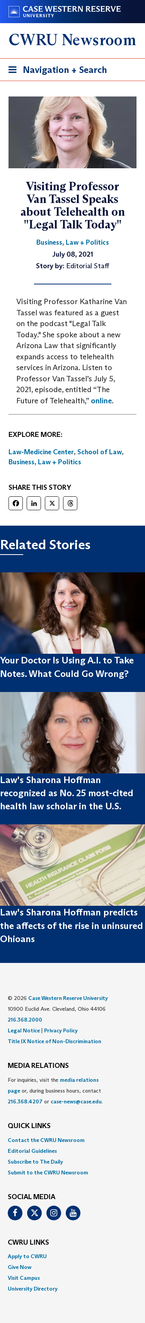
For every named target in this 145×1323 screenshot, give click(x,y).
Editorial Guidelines (32, 1150)
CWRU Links (28, 1243)
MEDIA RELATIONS (38, 1066)
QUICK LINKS (29, 1126)
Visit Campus (24, 1277)
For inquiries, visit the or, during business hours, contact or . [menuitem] (55, 1090)
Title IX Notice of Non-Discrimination (54, 1041)
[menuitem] (72, 1140)
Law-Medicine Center (41, 452)
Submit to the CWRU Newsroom (48, 1172)
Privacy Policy (61, 1030)
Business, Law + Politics (45, 462)
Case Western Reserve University (68, 998)
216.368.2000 (25, 1019)
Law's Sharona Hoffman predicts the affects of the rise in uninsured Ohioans (71, 925)
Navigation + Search (55, 71)
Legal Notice (24, 1030)
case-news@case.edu (76, 1101)
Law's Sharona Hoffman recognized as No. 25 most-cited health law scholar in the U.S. (66, 793)
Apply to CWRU (27, 1256)
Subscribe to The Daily (35, 1161)
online (101, 400)
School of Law (99, 452)
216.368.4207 (25, 1101)
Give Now (19, 1267)
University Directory (33, 1288)
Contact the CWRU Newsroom (46, 1140)
